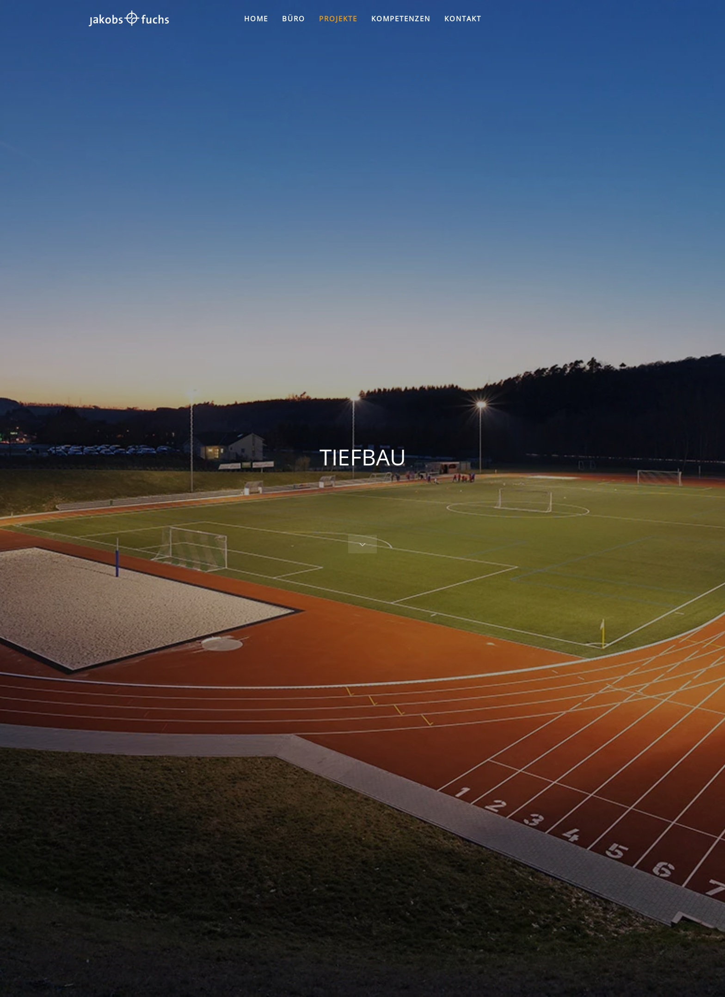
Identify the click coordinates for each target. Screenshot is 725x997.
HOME (256, 18)
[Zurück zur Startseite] (128, 18)
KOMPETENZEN (400, 18)
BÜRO (293, 18)
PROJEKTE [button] (338, 18)
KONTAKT (462, 18)
